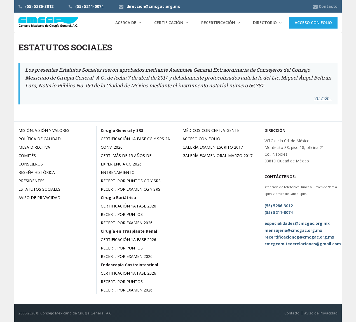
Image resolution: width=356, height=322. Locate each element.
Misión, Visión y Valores (43, 130)
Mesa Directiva (34, 147)
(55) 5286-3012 (39, 6)
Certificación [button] (168, 22)
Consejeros (30, 164)
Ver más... (323, 98)
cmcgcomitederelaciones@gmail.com (302, 243)
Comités (27, 155)
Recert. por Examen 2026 (127, 222)
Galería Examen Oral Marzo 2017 (217, 155)
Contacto (291, 313)
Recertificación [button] (218, 22)
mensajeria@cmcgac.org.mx (293, 230)
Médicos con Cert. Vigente (210, 130)
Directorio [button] (265, 22)
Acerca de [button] (125, 22)
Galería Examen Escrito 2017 (212, 147)
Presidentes (31, 180)
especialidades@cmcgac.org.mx (297, 223)
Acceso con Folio (313, 22)
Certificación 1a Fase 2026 (128, 206)
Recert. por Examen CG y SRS (130, 189)
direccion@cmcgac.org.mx (153, 6)
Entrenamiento (118, 172)
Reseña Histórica (36, 172)
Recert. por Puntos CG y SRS (131, 180)
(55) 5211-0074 (89, 6)
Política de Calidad (39, 138)
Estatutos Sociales (39, 189)
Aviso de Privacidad (39, 197)
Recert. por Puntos (122, 214)
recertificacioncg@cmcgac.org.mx (299, 237)
